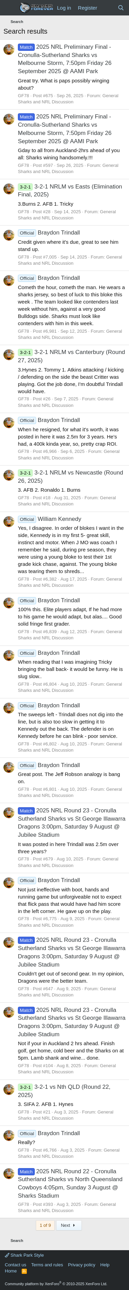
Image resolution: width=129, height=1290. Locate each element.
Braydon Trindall (49, 232)
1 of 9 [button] (45, 1225)
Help (105, 1264)
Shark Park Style (24, 1255)
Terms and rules (47, 1264)
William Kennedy (49, 519)
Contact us (15, 1264)
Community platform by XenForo (56, 1284)
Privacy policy (81, 1264)
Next (69, 1225)
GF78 (23, 95)
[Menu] (9, 8)
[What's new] (107, 7)
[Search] (121, 7)
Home (11, 1271)
